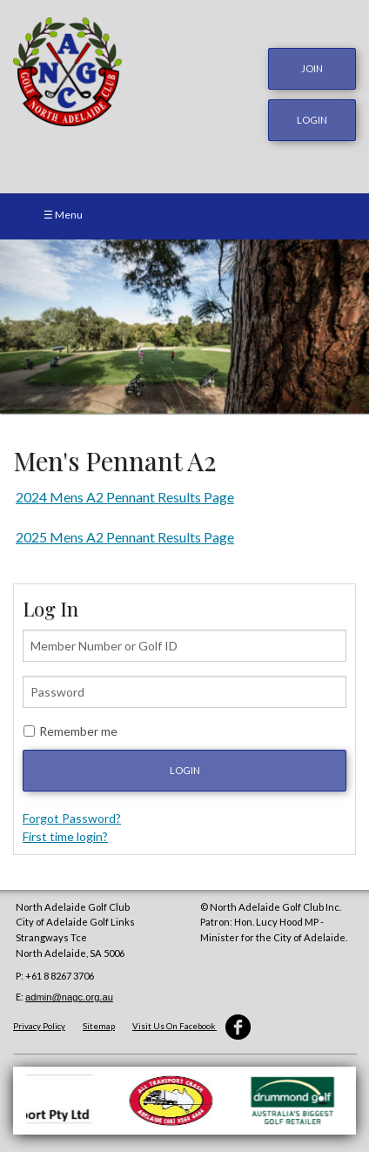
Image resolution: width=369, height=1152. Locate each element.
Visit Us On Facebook (191, 1026)
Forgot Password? (72, 818)
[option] (184, 326)
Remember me (78, 731)
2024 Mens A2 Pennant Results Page (125, 496)
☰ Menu (63, 214)
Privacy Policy (39, 1026)
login (312, 119)
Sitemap (99, 1026)
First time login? (65, 836)
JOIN (312, 68)
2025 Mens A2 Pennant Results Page (125, 537)
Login (185, 770)
